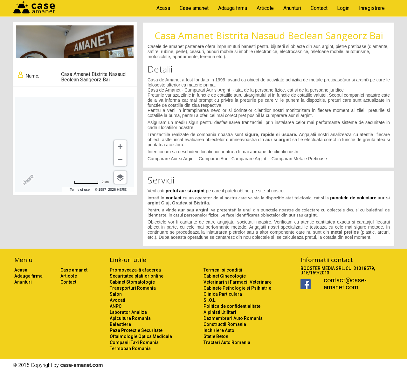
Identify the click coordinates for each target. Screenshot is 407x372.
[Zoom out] (120, 159)
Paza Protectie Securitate (136, 330)
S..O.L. (210, 300)
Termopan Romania (130, 348)
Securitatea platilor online (136, 276)
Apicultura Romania (130, 318)
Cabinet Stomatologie (132, 282)
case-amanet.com (81, 365)
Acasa (163, 8)
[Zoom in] (120, 146)
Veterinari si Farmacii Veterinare (238, 282)
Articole (265, 8)
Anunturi (292, 8)
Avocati (117, 300)
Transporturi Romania (133, 288)
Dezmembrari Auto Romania (233, 318)
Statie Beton (216, 336)
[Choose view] (120, 177)
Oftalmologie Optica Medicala (141, 336)
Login (343, 8)
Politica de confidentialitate (232, 306)
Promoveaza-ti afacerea (135, 270)
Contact (319, 8)
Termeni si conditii (223, 270)
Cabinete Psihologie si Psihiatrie (237, 288)
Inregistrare (372, 8)
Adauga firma (232, 8)
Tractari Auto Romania (227, 342)
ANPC (115, 306)
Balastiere (120, 324)
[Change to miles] (91, 182)
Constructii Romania (225, 324)
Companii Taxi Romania (134, 342)
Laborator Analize (128, 312)
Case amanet (194, 8)
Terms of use (80, 189)
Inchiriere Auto (219, 330)
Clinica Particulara (223, 294)
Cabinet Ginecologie (225, 276)
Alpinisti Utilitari (220, 312)
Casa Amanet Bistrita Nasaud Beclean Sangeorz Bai (269, 35)
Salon (116, 294)
